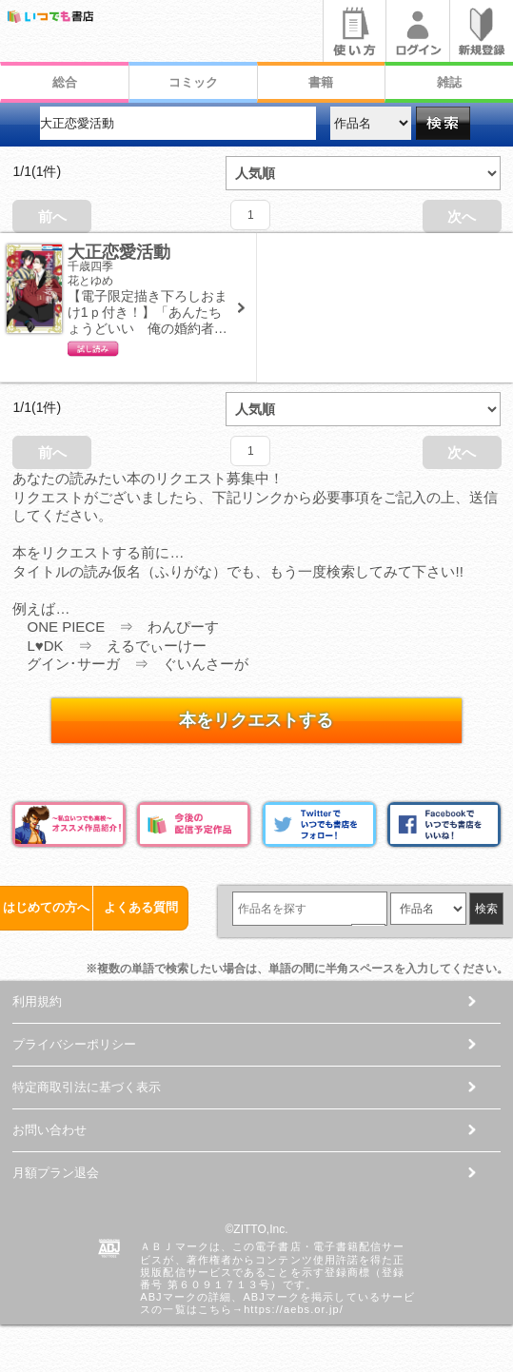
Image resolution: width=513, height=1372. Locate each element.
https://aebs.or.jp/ (294, 1309)
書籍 (320, 82)
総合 (64, 82)
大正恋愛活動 (119, 252)
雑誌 (449, 82)
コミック (193, 82)
